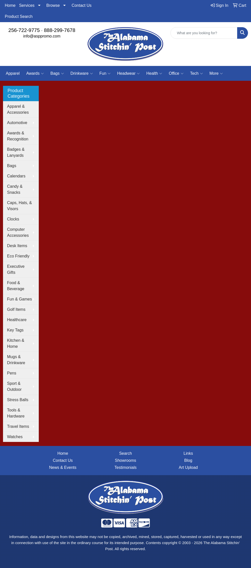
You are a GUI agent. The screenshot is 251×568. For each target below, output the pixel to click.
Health (154, 73)
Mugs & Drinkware (16, 360)
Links (188, 453)
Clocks (13, 219)
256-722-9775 (24, 30)
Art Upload (188, 467)
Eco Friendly (18, 256)
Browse (53, 5)
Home (10, 5)
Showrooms (125, 460)
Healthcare (16, 320)
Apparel (13, 73)
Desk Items (17, 246)
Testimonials (125, 467)
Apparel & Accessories (18, 109)
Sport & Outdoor (14, 386)
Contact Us (81, 5)
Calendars (16, 176)
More (216, 73)
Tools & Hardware (15, 413)
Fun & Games (19, 299)
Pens (11, 373)
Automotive (17, 123)
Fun (105, 73)
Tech (196, 73)
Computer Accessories (18, 232)
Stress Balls (17, 400)
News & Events (62, 467)
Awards (35, 73)
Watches (15, 437)
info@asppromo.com (41, 36)
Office (176, 73)
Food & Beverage (15, 286)
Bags (57, 73)
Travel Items (18, 426)
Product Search (18, 16)
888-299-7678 (60, 30)
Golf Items (16, 309)
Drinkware (81, 73)
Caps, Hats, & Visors (19, 206)
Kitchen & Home (15, 343)
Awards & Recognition (17, 136)
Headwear (128, 73)
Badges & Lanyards (15, 152)
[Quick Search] (203, 33)
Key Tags (15, 330)
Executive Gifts (15, 269)
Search (125, 453)
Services (26, 5)
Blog (188, 460)
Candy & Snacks (14, 189)
